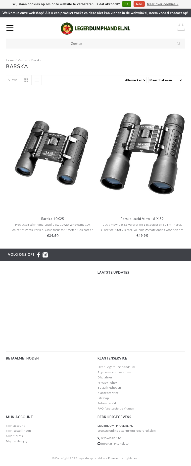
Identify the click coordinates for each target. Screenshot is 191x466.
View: (12, 80)
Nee (139, 4)
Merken (23, 60)
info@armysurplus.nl (116, 443)
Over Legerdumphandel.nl (116, 366)
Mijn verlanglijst (18, 441)
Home (10, 60)
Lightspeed (131, 458)
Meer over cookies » (162, 4)
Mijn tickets (14, 435)
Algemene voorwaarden (114, 372)
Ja (127, 4)
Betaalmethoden (109, 387)
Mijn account (15, 425)
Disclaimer (105, 377)
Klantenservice (108, 392)
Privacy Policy (107, 382)
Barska (36, 60)
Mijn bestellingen (18, 430)
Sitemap (103, 398)
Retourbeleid (106, 403)
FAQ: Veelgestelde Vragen (115, 408)
